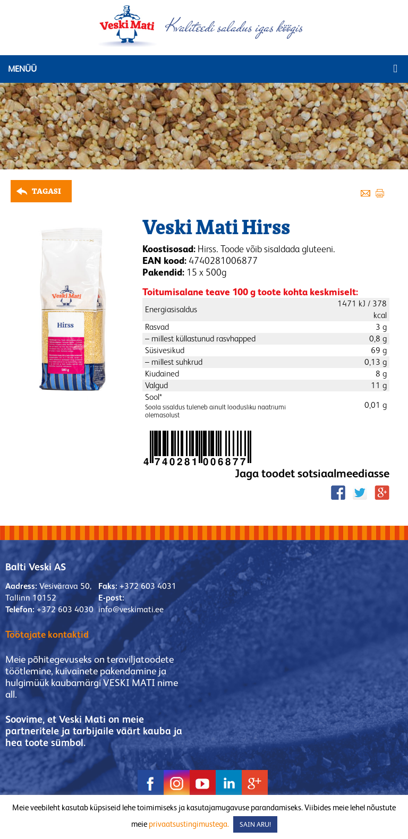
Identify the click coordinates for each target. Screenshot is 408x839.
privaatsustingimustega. (189, 823)
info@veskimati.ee (131, 609)
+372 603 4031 (148, 586)
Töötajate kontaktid (47, 634)
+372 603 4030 (65, 609)
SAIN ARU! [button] (255, 824)
